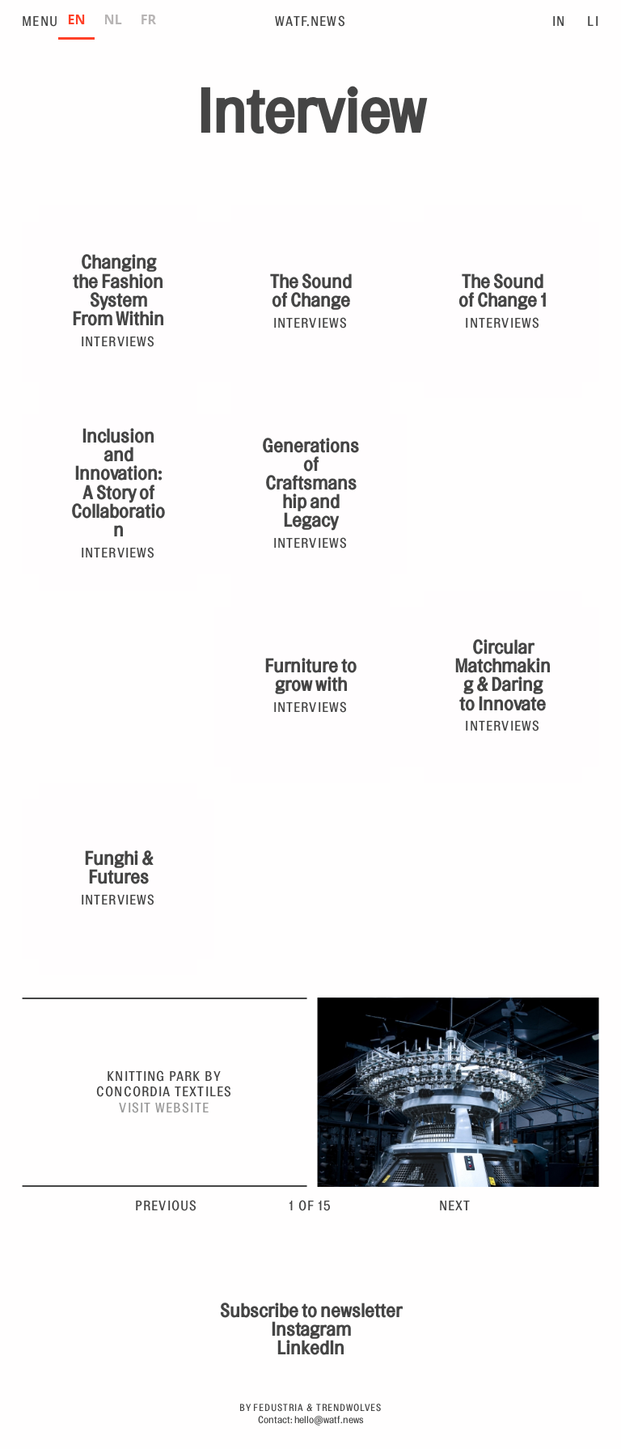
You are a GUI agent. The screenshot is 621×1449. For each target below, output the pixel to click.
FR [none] (148, 19)
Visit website (164, 1108)
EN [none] (76, 19)
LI (592, 21)
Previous (166, 1206)
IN (558, 21)
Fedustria (278, 1408)
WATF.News (310, 21)
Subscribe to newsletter (311, 1311)
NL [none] (113, 19)
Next (455, 1206)
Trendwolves (349, 1408)
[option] (113, 22)
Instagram (311, 1329)
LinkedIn (310, 1348)
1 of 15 (310, 1206)
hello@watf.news (329, 1420)
